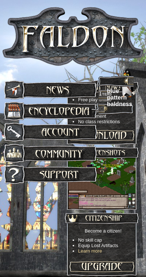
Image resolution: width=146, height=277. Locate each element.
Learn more (90, 251)
